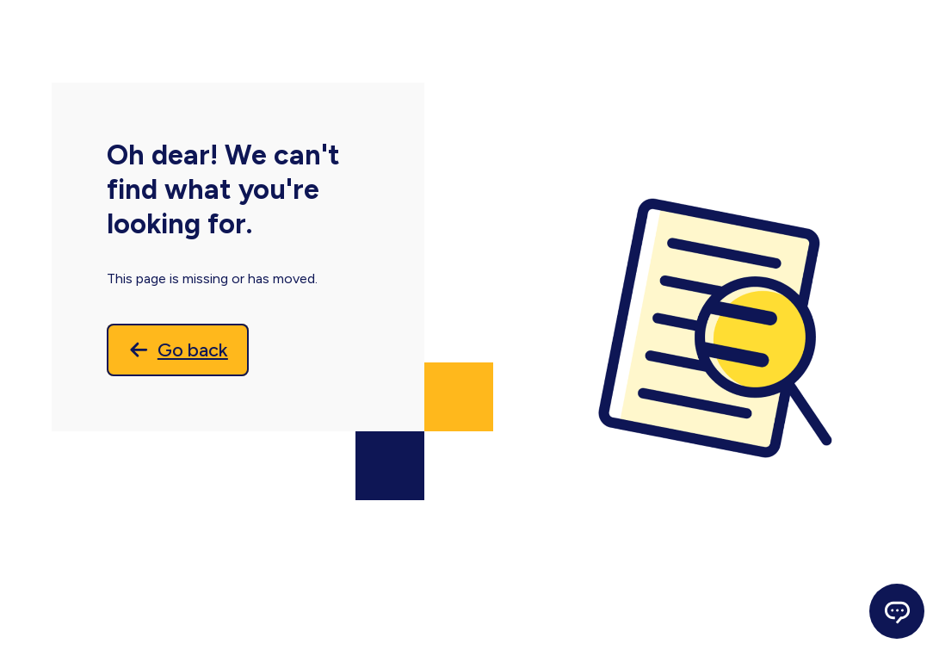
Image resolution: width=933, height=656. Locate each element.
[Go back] (181, 351)
